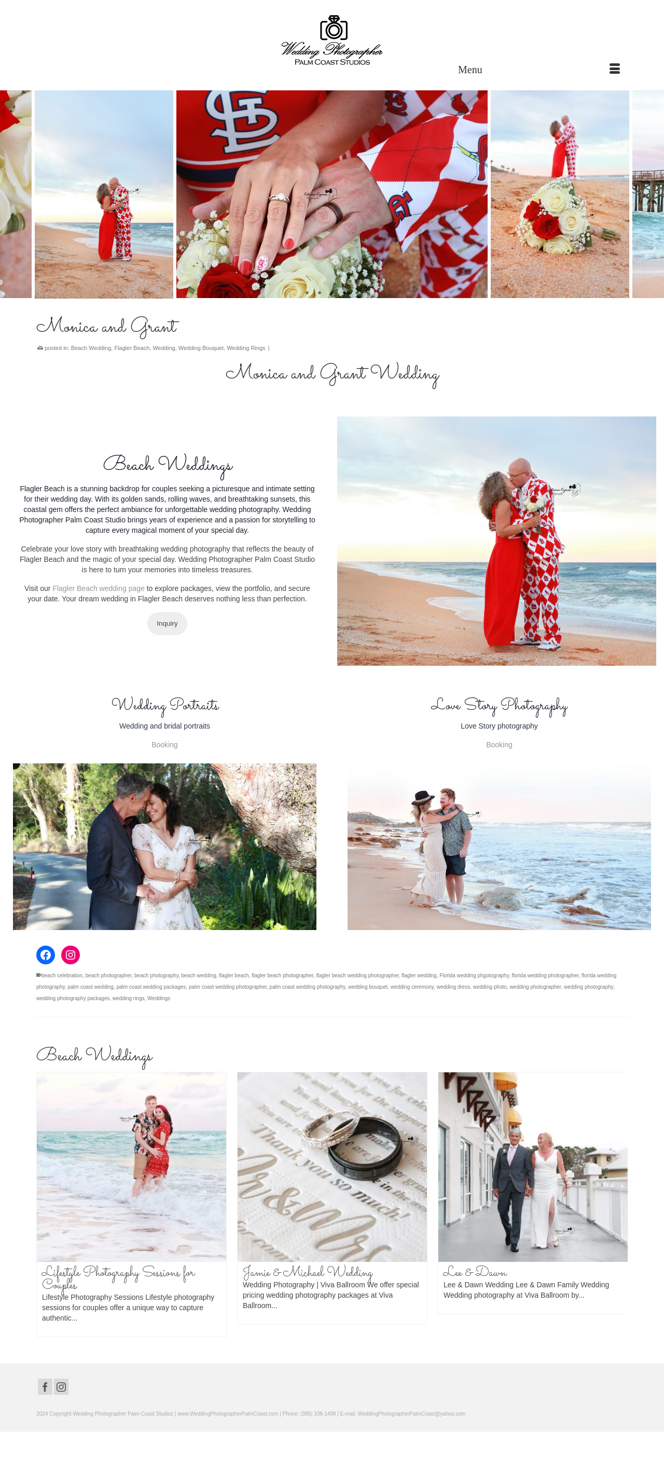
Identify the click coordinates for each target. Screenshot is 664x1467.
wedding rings (129, 998)
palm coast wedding (90, 987)
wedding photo (490, 987)
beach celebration (62, 975)
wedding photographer (535, 987)
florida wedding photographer (544, 975)
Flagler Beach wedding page (98, 588)
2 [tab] (319, 293)
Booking (164, 745)
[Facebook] (45, 1387)
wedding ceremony (412, 987)
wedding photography (588, 987)
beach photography (156, 975)
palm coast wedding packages (151, 987)
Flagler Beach (131, 348)
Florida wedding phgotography (474, 975)
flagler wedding (419, 975)
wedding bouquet (368, 987)
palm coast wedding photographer (228, 987)
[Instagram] (61, 1387)
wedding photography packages (72, 998)
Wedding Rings (246, 348)
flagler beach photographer (282, 975)
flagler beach (233, 975)
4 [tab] (344, 293)
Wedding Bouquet (201, 348)
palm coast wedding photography (307, 987)
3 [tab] (332, 293)
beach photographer (109, 975)
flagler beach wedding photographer (357, 975)
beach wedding (199, 975)
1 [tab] (307, 293)
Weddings (158, 998)
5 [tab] (357, 293)
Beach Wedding (91, 348)
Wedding (164, 348)
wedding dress (453, 987)
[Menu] (539, 70)
